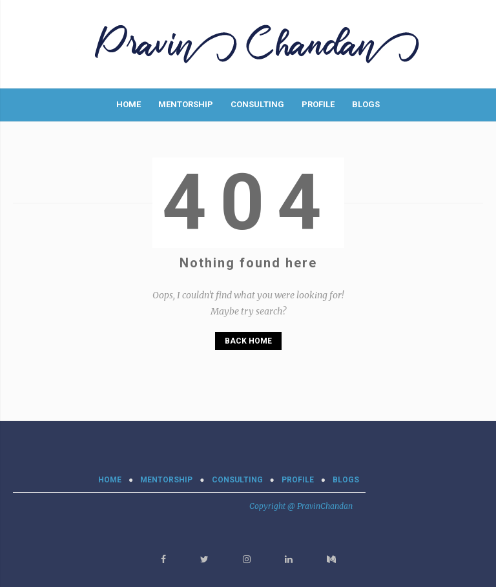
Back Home (248, 340)
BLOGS (366, 104)
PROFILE (318, 104)
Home (128, 104)
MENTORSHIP (185, 104)
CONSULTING (257, 104)
